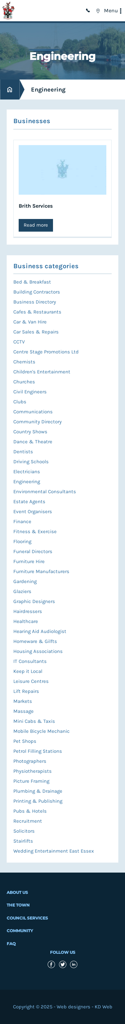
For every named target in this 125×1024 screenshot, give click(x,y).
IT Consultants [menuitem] (30, 661)
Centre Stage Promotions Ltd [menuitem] (46, 352)
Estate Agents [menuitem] (29, 502)
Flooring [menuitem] (22, 541)
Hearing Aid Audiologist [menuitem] (39, 631)
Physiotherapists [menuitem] (32, 771)
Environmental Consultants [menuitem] (44, 492)
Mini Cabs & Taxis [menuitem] (34, 721)
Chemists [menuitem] (24, 362)
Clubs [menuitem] (19, 402)
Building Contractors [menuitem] (36, 292)
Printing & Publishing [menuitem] (37, 801)
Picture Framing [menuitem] (31, 781)
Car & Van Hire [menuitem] (30, 322)
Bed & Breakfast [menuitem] (32, 282)
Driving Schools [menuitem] (31, 462)
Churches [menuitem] (24, 382)
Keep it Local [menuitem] (27, 671)
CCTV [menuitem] (19, 342)
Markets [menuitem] (22, 701)
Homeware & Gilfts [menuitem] (35, 641)
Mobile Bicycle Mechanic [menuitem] (41, 731)
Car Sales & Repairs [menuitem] (36, 332)
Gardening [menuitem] (25, 581)
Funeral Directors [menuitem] (32, 551)
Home (10, 89)
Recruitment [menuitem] (27, 821)
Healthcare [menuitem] (25, 621)
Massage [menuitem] (23, 711)
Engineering (48, 89)
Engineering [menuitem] (26, 482)
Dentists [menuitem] (23, 452)
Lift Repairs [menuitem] (26, 691)
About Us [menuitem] (17, 892)
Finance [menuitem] (22, 521)
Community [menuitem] (20, 930)
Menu (111, 10)
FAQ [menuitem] (11, 943)
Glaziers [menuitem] (22, 591)
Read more (36, 225)
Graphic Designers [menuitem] (34, 601)
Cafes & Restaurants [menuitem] (37, 312)
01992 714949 (89, 10)
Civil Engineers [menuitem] (30, 392)
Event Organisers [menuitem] (32, 511)
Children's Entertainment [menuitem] (41, 372)
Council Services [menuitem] (27, 918)
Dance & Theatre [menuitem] (32, 442)
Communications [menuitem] (33, 412)
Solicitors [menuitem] (24, 831)
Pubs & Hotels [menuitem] (30, 811)
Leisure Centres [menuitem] (31, 681)
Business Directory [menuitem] (34, 302)
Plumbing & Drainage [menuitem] (37, 791)
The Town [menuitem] (18, 905)
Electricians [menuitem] (26, 472)
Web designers (73, 1007)
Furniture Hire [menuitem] (29, 561)
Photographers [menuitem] (29, 761)
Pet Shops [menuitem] (24, 741)
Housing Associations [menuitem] (38, 651)
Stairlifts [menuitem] (23, 841)
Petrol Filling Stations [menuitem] (37, 751)
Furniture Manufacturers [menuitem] (41, 571)
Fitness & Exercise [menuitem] (35, 531)
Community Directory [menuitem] (37, 422)
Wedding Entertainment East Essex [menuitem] (53, 851)
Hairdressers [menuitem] (27, 611)
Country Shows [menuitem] (30, 432)
